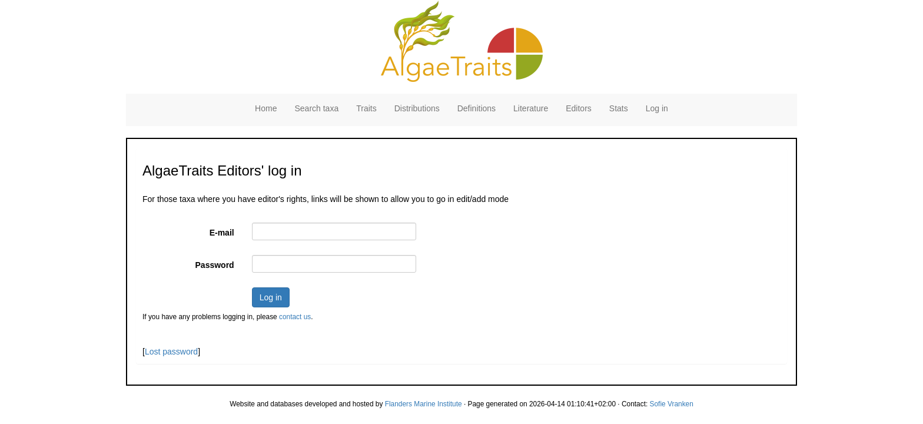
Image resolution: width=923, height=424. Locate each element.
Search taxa (316, 108)
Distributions (417, 108)
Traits (366, 108)
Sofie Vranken (671, 404)
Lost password (171, 351)
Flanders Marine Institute (423, 404)
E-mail (222, 232)
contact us (295, 317)
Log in (657, 108)
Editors (579, 108)
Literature (530, 108)
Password (214, 265)
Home (266, 108)
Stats (618, 108)
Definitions (476, 108)
